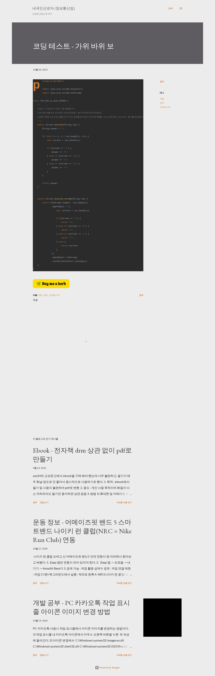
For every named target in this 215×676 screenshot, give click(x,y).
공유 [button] (162, 81)
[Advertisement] (83, 400)
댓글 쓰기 (44, 502)
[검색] (170, 8)
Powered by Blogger (107, 667)
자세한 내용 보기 (124, 502)
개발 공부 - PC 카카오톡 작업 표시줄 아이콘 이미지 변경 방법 (81, 607)
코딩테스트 (165, 107)
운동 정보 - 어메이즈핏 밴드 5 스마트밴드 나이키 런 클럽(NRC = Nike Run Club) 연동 (82, 531)
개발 (162, 99)
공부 (162, 103)
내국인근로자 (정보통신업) (53, 8)
